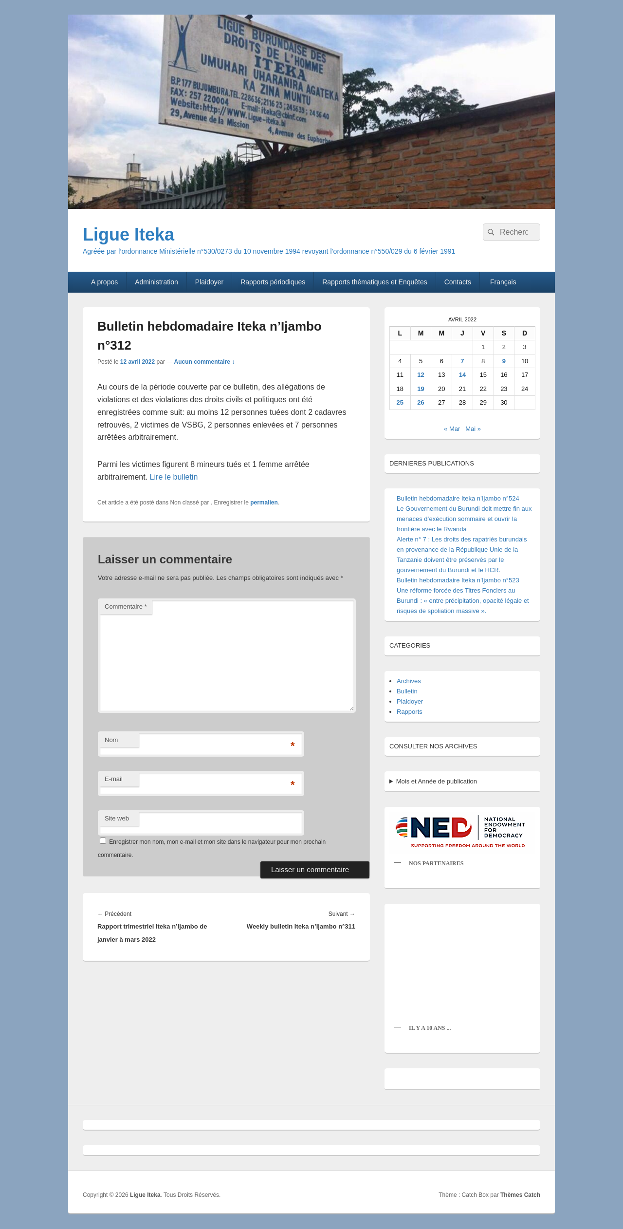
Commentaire (126, 606)
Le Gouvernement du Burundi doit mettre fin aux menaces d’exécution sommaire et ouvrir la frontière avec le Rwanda (464, 519)
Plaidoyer (209, 282)
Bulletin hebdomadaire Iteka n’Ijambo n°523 (458, 580)
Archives (409, 681)
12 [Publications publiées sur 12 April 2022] (420, 374)
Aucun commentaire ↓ (204, 361)
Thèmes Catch (520, 1195)
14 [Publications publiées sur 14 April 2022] (462, 374)
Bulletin (407, 691)
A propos (104, 282)
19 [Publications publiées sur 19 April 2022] (420, 388)
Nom (111, 740)
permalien (264, 502)
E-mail (114, 778)
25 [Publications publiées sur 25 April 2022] (400, 402)
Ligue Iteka (128, 234)
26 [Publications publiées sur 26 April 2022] (420, 402)
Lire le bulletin (174, 477)
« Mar (452, 428)
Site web (117, 818)
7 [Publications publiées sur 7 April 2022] (462, 361)
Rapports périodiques (272, 282)
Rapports (409, 711)
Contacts (457, 282)
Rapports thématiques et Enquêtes (374, 282)
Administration (156, 282)
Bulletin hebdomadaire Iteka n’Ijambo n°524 (458, 498)
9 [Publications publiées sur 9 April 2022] (504, 361)
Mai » (473, 428)
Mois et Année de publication (436, 781)
